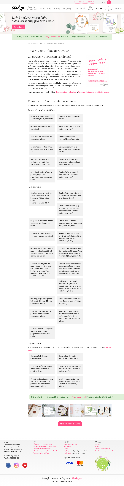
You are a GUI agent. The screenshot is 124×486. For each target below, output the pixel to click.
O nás (97, 446)
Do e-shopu (19, 27)
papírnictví (55, 37)
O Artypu (108, 8)
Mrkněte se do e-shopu (70, 424)
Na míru (90, 8)
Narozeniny (45, 8)
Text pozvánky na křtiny (41, 453)
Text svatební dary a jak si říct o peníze (93, 92)
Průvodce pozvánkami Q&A (42, 444)
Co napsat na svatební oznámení (44, 446)
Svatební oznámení (32, 8)
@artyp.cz (77, 477)
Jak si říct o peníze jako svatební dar (45, 451)
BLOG (99, 8)
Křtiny (57, 8)
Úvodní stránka (33, 44)
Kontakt (119, 8)
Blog (41, 44)
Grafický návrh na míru (102, 449)
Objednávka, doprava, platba (104, 451)
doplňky (45, 37)
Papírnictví (79, 8)
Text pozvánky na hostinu (66, 92)
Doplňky (67, 8)
